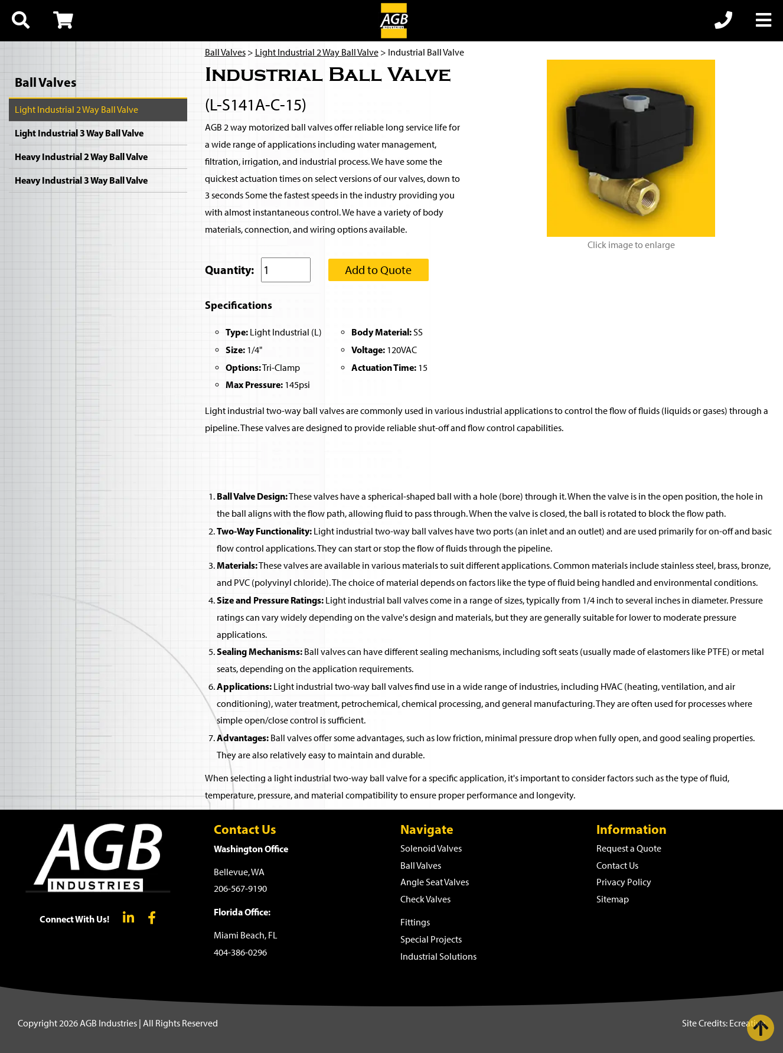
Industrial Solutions (438, 956)
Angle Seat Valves (434, 882)
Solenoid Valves (431, 848)
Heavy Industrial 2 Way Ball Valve (81, 156)
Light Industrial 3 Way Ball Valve (79, 133)
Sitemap (612, 899)
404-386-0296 (240, 952)
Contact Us (617, 865)
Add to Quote (378, 270)
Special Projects (431, 939)
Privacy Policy (623, 882)
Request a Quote (628, 848)
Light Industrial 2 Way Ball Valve (76, 109)
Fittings (415, 922)
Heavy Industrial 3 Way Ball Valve (81, 180)
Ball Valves (46, 82)
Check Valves (425, 899)
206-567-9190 (240, 888)
